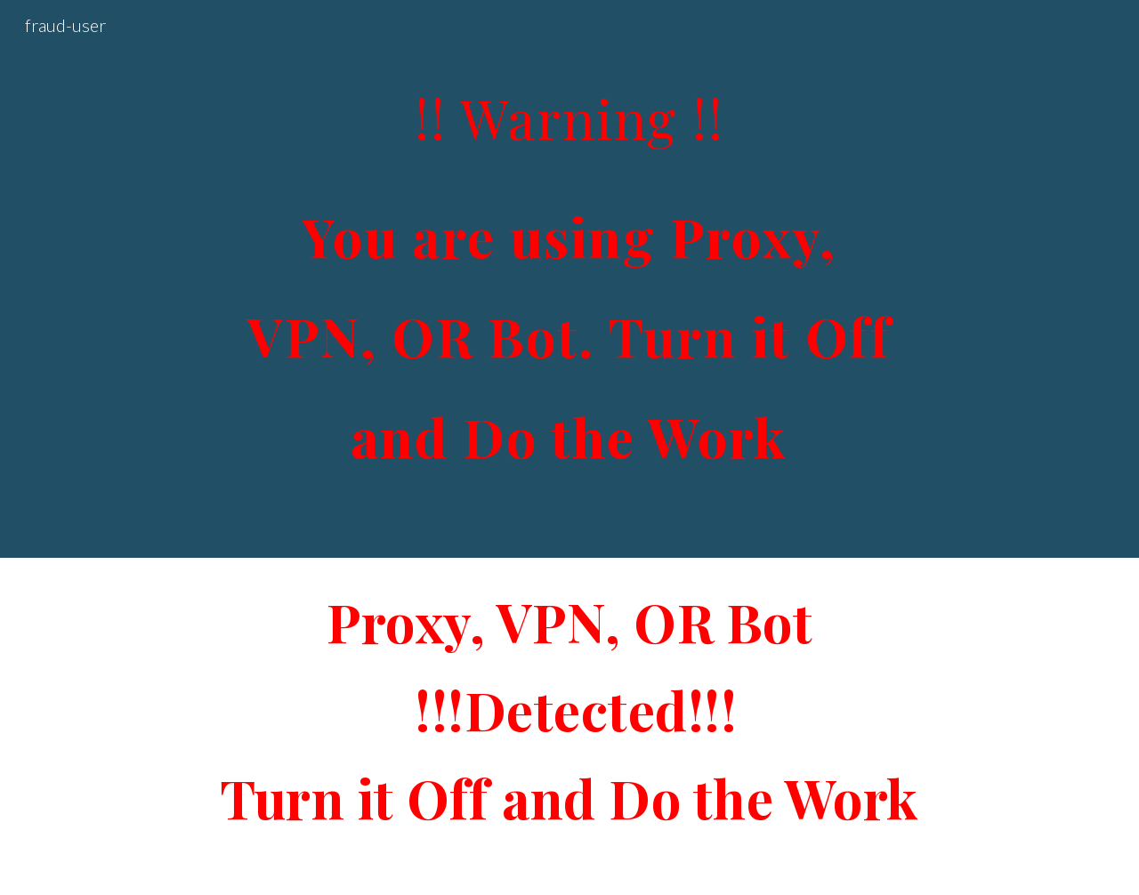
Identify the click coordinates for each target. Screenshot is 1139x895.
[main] (569, 278)
